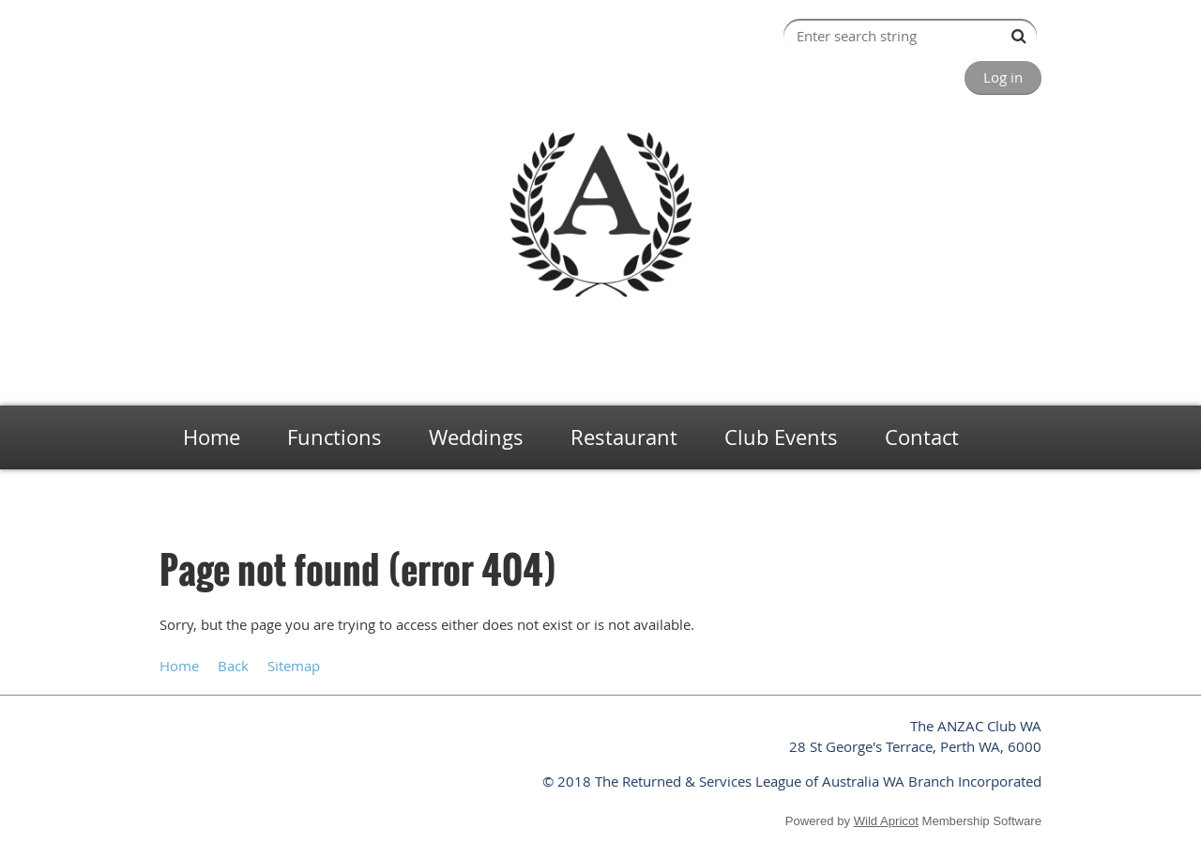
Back (233, 665)
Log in (1003, 77)
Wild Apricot (886, 821)
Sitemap (293, 665)
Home (175, 498)
